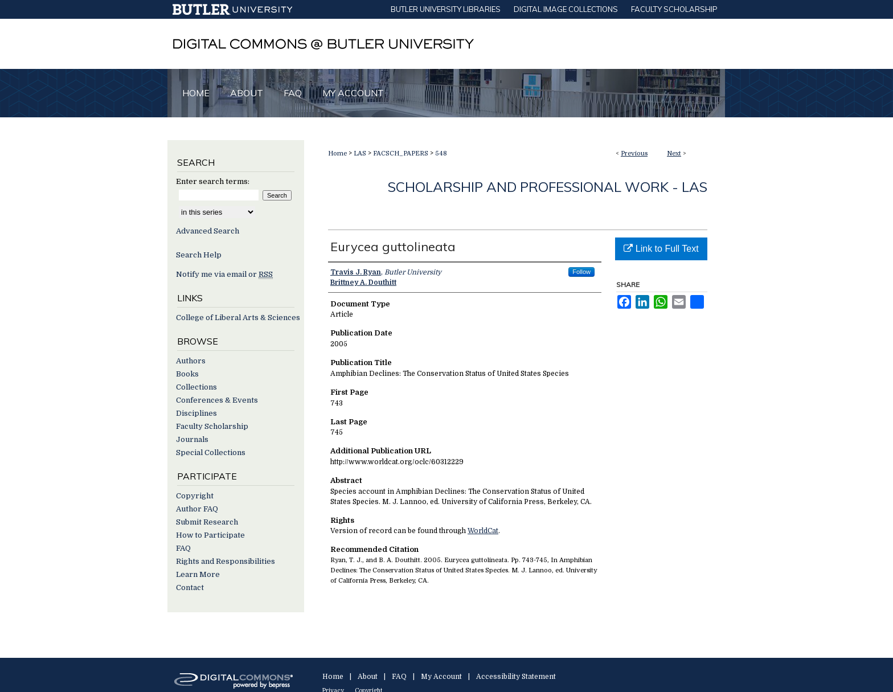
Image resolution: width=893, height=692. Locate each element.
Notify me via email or (224, 274)
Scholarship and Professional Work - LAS (547, 186)
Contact (190, 587)
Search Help (199, 255)
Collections (196, 387)
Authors (191, 361)
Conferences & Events (217, 400)
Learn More (198, 574)
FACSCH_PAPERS (400, 153)
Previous (634, 153)
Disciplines (196, 413)
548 (441, 153)
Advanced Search (207, 231)
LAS (360, 153)
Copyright (195, 496)
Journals (192, 439)
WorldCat (483, 531)
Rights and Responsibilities (225, 561)
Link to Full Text (661, 248)
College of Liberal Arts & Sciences (238, 317)
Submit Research (207, 522)
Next (674, 153)
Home (337, 153)
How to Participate (210, 535)
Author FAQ (197, 509)
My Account (441, 677)
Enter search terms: (212, 181)
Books (187, 374)
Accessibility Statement (516, 677)
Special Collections (210, 452)
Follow (581, 271)
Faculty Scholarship (212, 426)
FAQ (183, 548)
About (368, 677)
